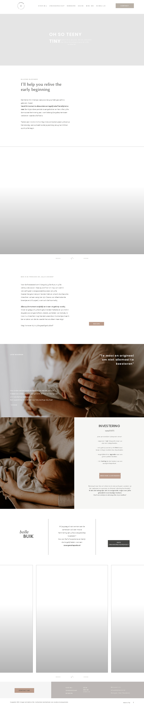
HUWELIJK (101, 6)
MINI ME (90, 6)
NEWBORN (71, 6)
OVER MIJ (42, 6)
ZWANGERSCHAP (57, 6)
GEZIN (81, 6)
